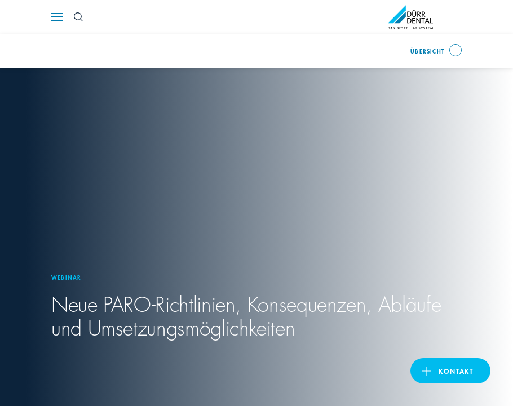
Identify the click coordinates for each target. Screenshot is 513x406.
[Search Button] (78, 17)
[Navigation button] (57, 17)
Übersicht (427, 50)
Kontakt (456, 370)
